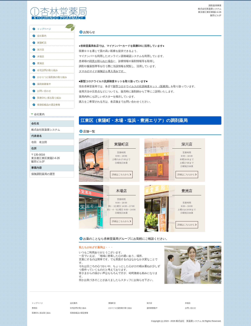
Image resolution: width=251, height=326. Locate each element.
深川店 (40, 49)
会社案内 (41, 35)
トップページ (44, 29)
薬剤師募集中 (44, 84)
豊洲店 (40, 63)
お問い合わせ (44, 91)
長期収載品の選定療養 (48, 104)
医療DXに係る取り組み (49, 97)
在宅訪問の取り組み (47, 70)
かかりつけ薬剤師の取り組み (52, 77)
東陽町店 (41, 42)
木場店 (40, 56)
